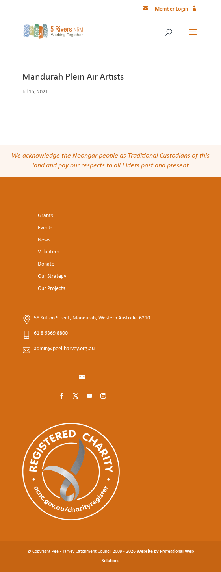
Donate (46, 264)
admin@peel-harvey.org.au (64, 349)
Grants (45, 216)
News (44, 240)
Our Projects (51, 289)
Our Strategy (52, 276)
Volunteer (48, 252)
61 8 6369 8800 (51, 333)
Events (45, 228)
